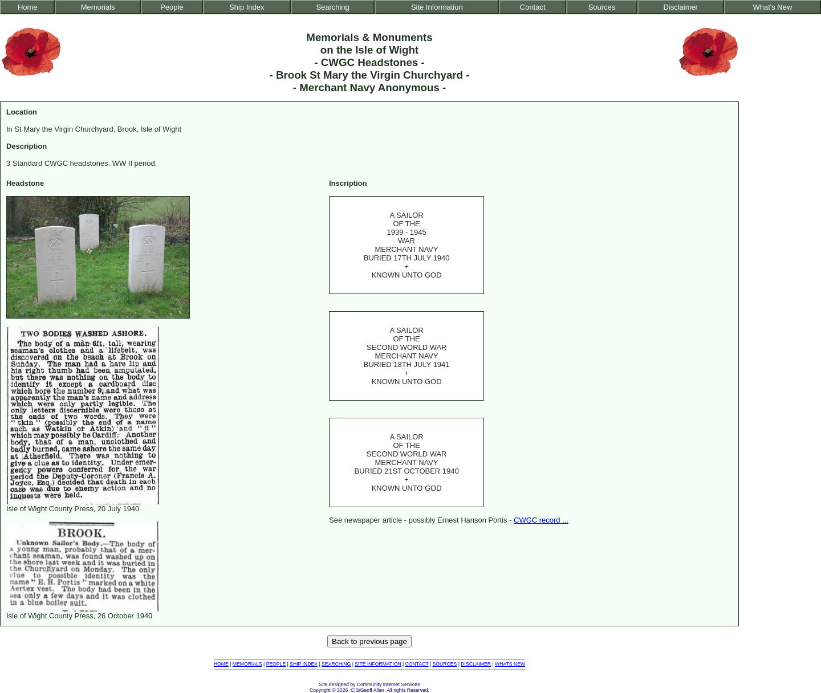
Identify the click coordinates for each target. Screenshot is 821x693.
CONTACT (417, 664)
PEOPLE (276, 664)
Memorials (98, 7)
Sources (602, 7)
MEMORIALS (247, 664)
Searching (332, 7)
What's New (772, 7)
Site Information (437, 7)
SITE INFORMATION (378, 664)
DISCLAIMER (476, 664)
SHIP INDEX (304, 664)
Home (28, 7)
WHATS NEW (510, 664)
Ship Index (246, 7)
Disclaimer (680, 7)
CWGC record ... (541, 520)
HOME (221, 664)
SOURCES (445, 664)
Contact (533, 7)
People (171, 7)
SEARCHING (336, 664)
